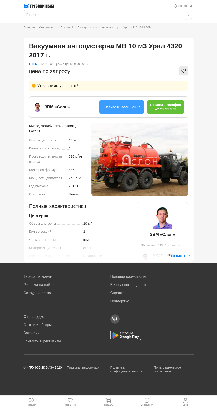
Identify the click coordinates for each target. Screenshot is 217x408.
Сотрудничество (37, 293)
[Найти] (187, 14)
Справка (117, 293)
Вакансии (32, 333)
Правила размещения (128, 276)
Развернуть (179, 255)
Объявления (47, 27)
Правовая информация (84, 367)
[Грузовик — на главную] (39, 6)
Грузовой (66, 27)
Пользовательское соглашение (167, 369)
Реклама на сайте (39, 285)
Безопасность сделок (128, 285)
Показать (177, 261)
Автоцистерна (87, 27)
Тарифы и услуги (38, 276)
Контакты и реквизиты (42, 341)
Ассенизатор (110, 27)
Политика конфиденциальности (126, 369)
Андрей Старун (164, 255)
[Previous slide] (98, 159)
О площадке (34, 317)
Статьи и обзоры (38, 325)
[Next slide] (181, 159)
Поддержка (119, 301)
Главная (29, 27)
